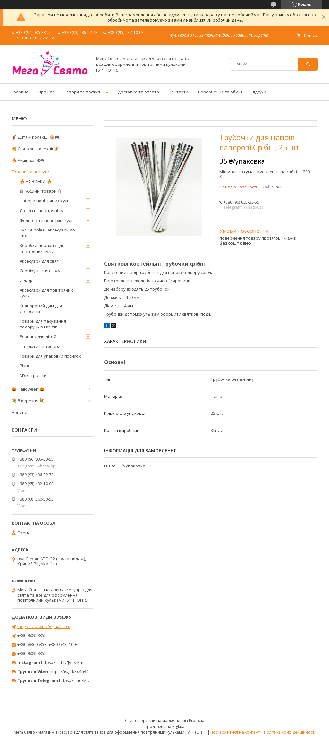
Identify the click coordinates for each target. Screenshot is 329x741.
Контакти (178, 92)
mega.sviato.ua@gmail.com (43, 626)
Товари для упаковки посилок (50, 356)
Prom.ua (196, 720)
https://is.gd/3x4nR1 (69, 671)
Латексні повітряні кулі (43, 211)
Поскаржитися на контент (235, 732)
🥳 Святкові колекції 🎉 (35, 149)
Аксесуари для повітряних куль (46, 293)
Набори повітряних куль (45, 201)
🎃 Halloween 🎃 (28, 389)
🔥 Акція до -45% (28, 160)
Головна (20, 92)
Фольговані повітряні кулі (46, 220)
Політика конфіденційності (289, 732)
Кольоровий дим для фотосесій (41, 308)
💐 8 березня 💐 (28, 401)
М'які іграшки (33, 375)
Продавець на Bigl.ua (164, 726)
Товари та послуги (83, 92)
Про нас (46, 92)
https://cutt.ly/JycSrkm (62, 662)
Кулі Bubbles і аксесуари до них (47, 233)
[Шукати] (308, 64)
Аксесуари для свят (39, 261)
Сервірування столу (40, 271)
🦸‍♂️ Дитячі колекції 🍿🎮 (36, 137)
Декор (26, 280)
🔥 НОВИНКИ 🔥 (36, 181)
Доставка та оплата (138, 92)
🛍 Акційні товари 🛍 (41, 191)
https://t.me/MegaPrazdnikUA (88, 680)
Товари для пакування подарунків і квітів (43, 324)
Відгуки (259, 92)
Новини (19, 412)
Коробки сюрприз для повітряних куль (42, 248)
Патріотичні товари (40, 346)
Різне (25, 366)
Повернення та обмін (220, 92)
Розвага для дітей (38, 336)
